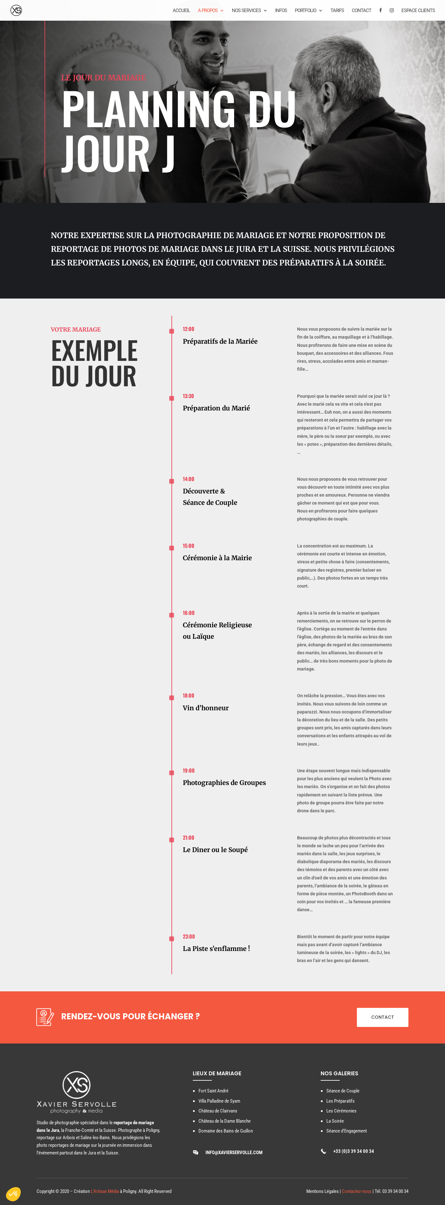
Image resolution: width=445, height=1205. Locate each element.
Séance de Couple (342, 1091)
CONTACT (382, 1017)
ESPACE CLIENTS (418, 10)
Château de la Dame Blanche (224, 1121)
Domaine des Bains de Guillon (225, 1131)
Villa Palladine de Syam (219, 1101)
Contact (361, 10)
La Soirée (335, 1121)
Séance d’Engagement (346, 1131)
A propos (208, 10)
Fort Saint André (213, 1091)
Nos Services (246, 10)
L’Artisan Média (105, 1191)
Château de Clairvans (217, 1111)
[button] (13, 1194)
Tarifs (337, 10)
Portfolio (305, 10)
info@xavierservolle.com (233, 1152)
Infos (281, 10)
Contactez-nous (357, 1191)
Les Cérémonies (341, 1111)
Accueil (181, 10)
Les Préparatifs (340, 1101)
